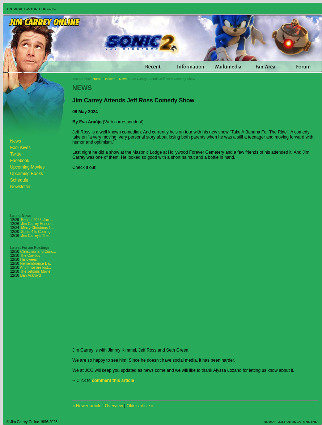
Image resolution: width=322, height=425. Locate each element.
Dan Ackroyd (30, 275)
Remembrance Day (35, 263)
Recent (110, 79)
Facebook (19, 160)
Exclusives (20, 147)
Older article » (140, 405)
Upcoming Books (26, 173)
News (15, 141)
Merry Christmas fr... (37, 228)
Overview (114, 405)
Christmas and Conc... (38, 252)
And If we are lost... (35, 267)
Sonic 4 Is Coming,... (38, 232)
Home (97, 79)
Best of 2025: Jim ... (37, 220)
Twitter (16, 154)
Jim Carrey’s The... (36, 236)
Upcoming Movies (27, 167)
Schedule (19, 180)
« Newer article (86, 405)
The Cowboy (30, 256)
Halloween (28, 260)
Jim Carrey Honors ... (38, 224)
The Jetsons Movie (35, 271)
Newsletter (20, 186)
